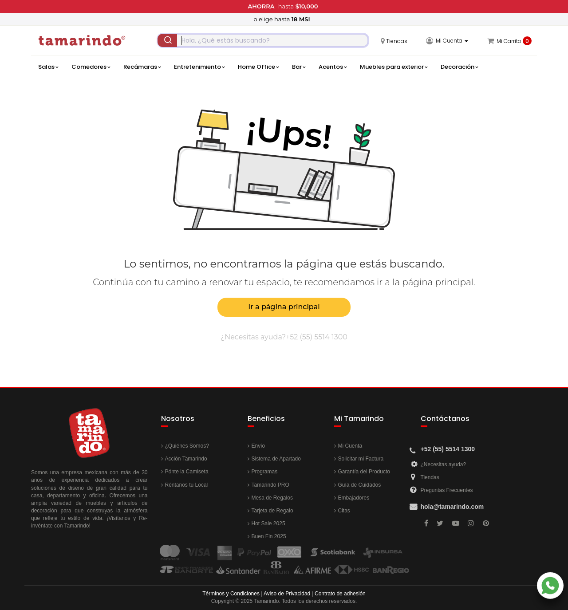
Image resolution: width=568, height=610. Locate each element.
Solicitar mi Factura (361, 459)
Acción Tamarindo (186, 459)
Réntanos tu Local (186, 485)
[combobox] (263, 40)
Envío (258, 446)
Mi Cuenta (350, 446)
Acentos (333, 67)
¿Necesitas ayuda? (443, 464)
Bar (298, 67)
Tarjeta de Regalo (272, 511)
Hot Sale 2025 (268, 523)
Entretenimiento (199, 67)
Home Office (258, 67)
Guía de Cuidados (359, 485)
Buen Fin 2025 (269, 536)
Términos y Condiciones (231, 593)
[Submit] (167, 40)
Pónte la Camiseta (187, 471)
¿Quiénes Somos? (187, 446)
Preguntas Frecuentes (447, 490)
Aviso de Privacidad (287, 593)
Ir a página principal (284, 307)
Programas (265, 471)
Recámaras (142, 67)
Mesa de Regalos (272, 498)
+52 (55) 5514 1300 (316, 337)
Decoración (459, 67)
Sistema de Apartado (276, 459)
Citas (344, 511)
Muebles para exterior (393, 67)
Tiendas (430, 477)
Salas (48, 67)
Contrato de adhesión (340, 593)
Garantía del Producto (364, 471)
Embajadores (354, 498)
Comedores (90, 67)
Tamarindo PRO (270, 485)
